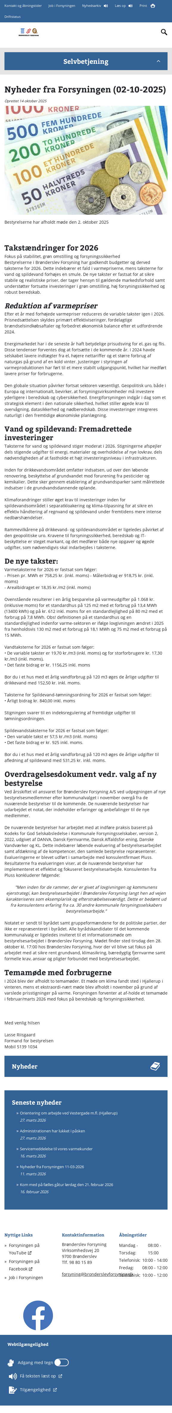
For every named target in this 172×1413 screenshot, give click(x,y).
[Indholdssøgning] (164, 32)
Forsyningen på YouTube (24, 1249)
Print (144, 5)
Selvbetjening (111, 61)
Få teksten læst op (33, 1376)
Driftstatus (12, 17)
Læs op (121, 5)
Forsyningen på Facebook (24, 1265)
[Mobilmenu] (9, 31)
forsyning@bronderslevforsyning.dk (97, 1274)
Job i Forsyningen (62, 5)
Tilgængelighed (30, 1390)
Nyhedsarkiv (92, 5)
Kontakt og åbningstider (23, 5)
